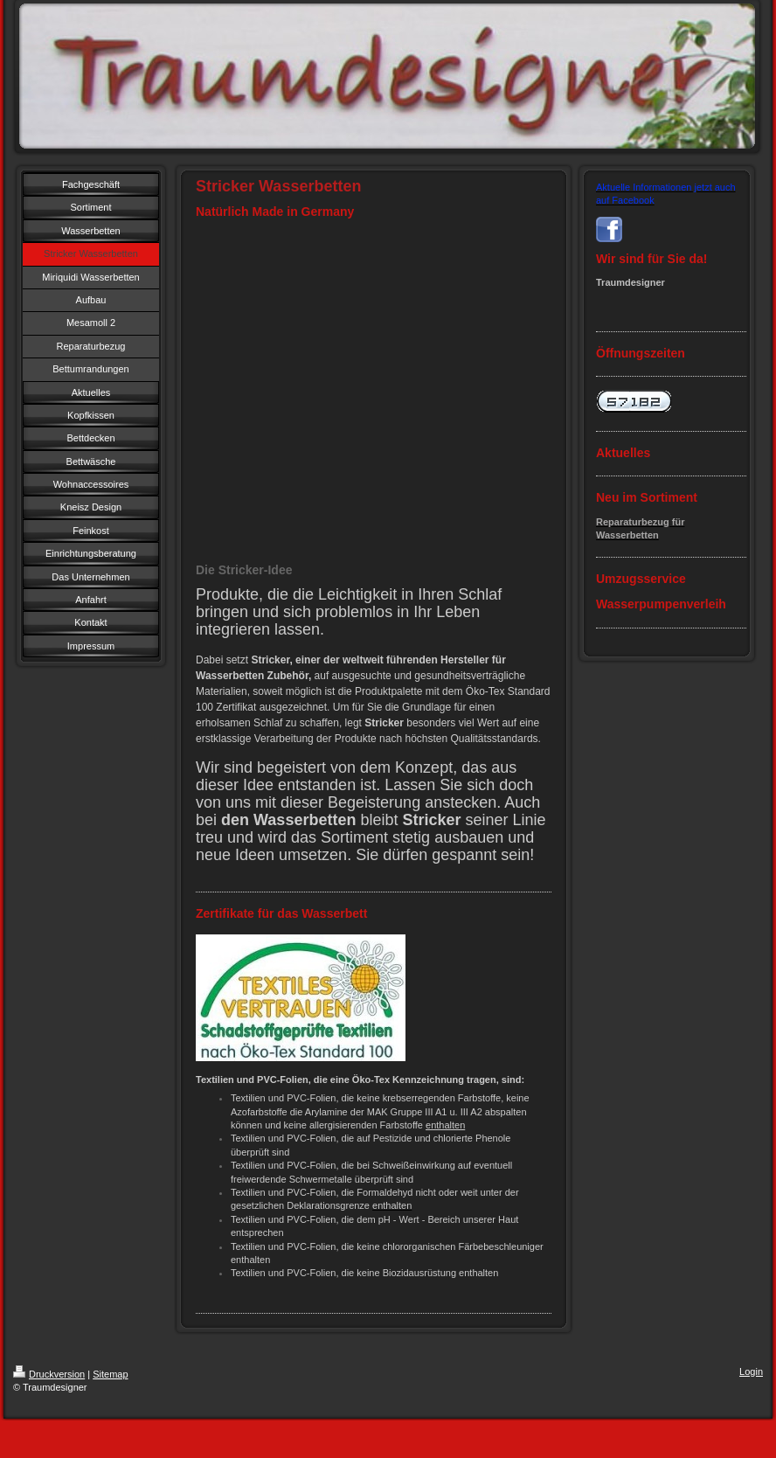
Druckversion (49, 1374)
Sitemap (110, 1374)
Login (751, 1371)
